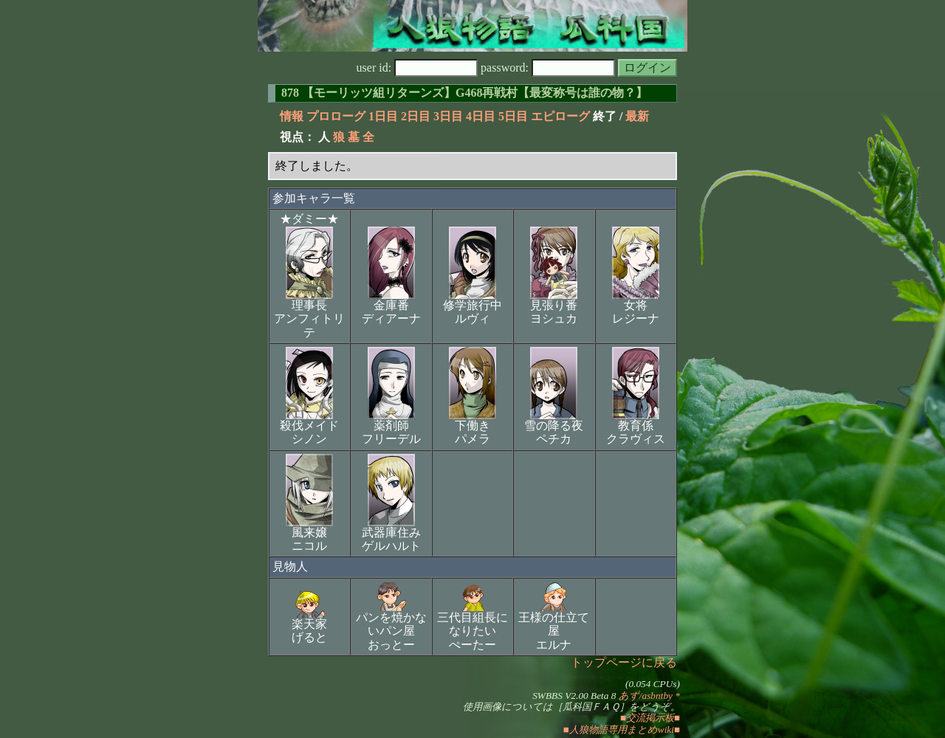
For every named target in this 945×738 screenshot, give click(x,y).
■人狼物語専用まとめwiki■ (621, 729)
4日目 (480, 116)
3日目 (448, 116)
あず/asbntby (646, 695)
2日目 (415, 116)
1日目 (383, 116)
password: (548, 67)
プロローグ (335, 116)
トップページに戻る (624, 662)
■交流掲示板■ (650, 717)
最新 (637, 116)
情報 (291, 116)
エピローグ (560, 116)
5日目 (513, 116)
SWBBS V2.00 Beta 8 (574, 695)
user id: (417, 67)
